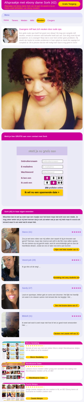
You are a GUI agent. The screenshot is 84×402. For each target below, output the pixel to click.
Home (6, 20)
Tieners (15, 20)
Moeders (41, 20)
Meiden (24, 20)
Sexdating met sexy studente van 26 (66, 278)
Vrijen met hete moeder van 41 (66, 249)
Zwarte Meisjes (37, 398)
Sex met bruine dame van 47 (66, 306)
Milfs (32, 20)
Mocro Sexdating (37, 357)
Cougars (51, 20)
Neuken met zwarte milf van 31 (66, 334)
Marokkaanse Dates (37, 378)
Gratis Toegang (69, 4)
